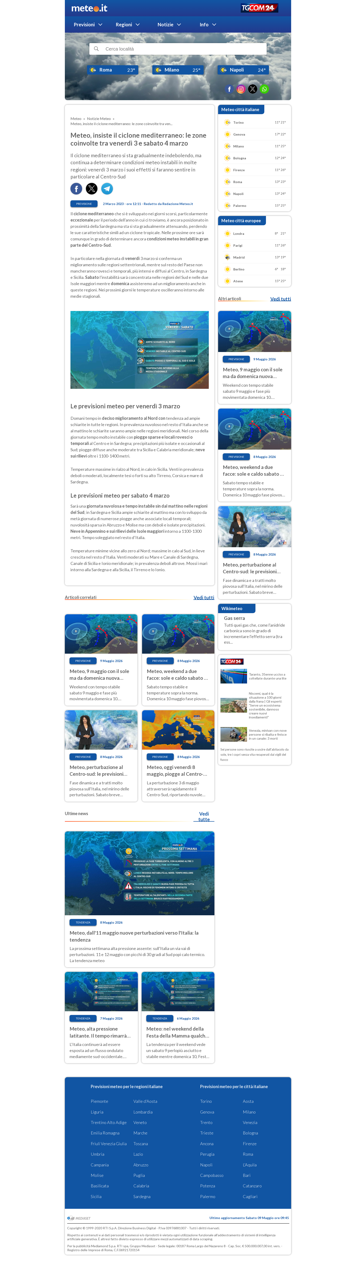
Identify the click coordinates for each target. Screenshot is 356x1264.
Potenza (207, 1185)
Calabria (141, 1185)
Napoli (206, 1164)
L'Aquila (250, 1164)
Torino (206, 1101)
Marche (140, 1132)
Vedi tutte (204, 816)
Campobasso (211, 1175)
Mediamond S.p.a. (103, 1246)
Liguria (97, 1111)
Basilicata (100, 1185)
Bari (247, 1175)
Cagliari (250, 1196)
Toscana (140, 1143)
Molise (97, 1175)
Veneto (140, 1122)
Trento (206, 1122)
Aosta (248, 1101)
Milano (249, 1111)
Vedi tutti (204, 597)
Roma (248, 1154)
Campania (100, 1164)
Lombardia (143, 1111)
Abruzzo (140, 1164)
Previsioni (84, 24)
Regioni (124, 24)
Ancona (206, 1143)
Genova (207, 1111)
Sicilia (96, 1196)
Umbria (97, 1154)
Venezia (250, 1122)
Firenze (250, 1143)
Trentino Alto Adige (109, 1122)
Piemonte (99, 1101)
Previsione (84, 203)
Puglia (139, 1175)
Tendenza (83, 922)
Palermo (207, 1196)
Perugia (207, 1154)
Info (204, 24)
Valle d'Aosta (145, 1101)
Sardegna (141, 1196)
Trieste (206, 1132)
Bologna (250, 1132)
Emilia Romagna (105, 1132)
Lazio (138, 1154)
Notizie (165, 24)
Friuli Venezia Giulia (109, 1143)
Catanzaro (252, 1185)
